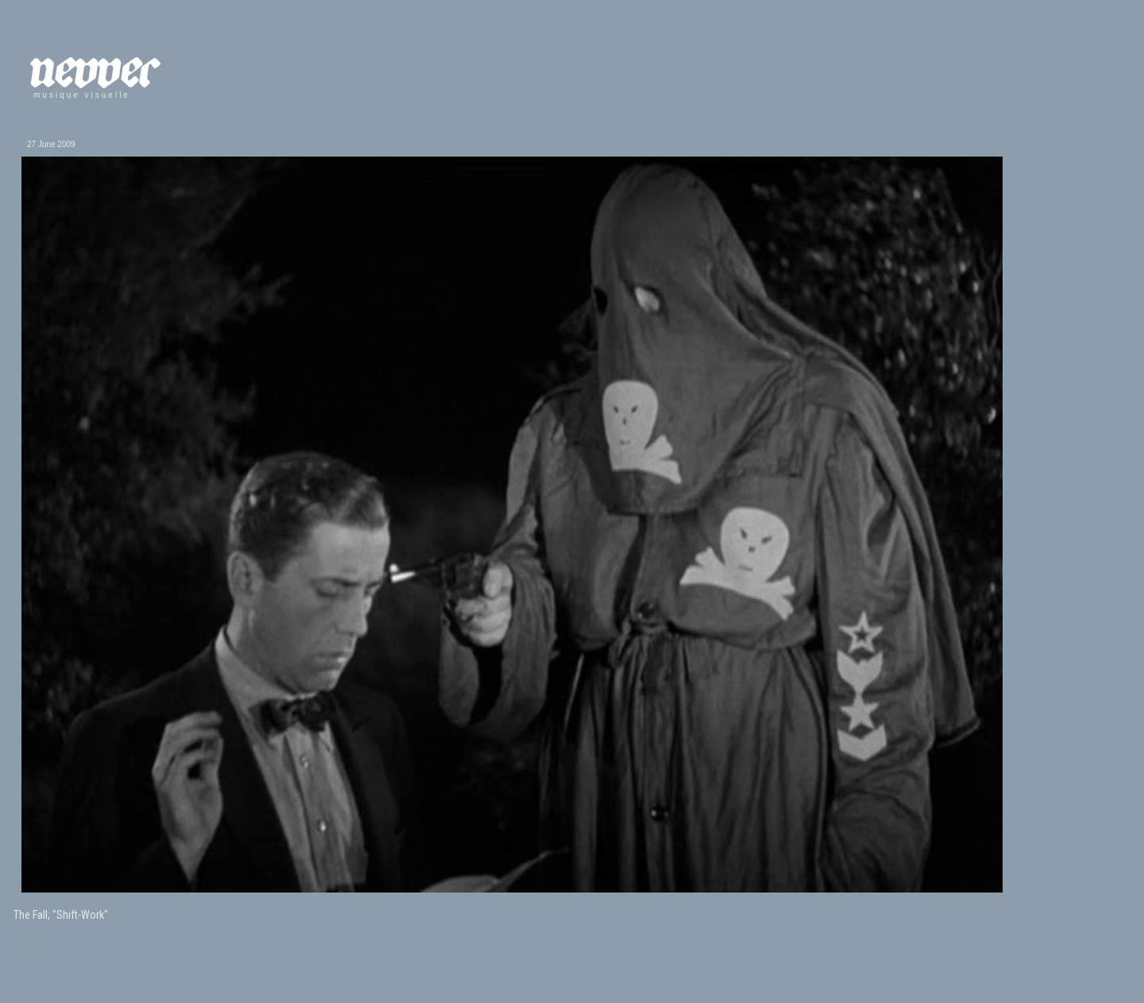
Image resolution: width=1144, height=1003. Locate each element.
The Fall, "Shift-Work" (61, 914)
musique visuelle (81, 95)
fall (36, 944)
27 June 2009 (51, 144)
